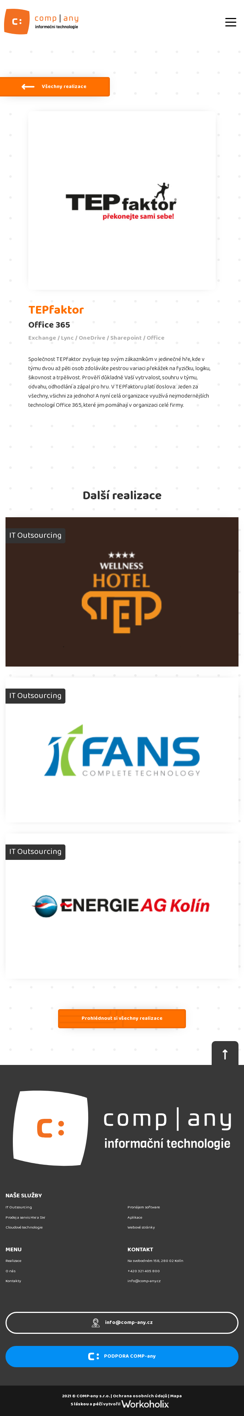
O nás (10, 1271)
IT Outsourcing (19, 1207)
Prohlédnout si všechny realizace (122, 1018)
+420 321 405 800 (144, 1271)
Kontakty (13, 1281)
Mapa (176, 1396)
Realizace (13, 1261)
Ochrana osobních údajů (140, 1396)
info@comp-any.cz (144, 1281)
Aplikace (135, 1218)
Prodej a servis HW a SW (25, 1218)
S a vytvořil (122, 1404)
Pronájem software (144, 1207)
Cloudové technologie (24, 1228)
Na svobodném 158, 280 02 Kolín (155, 1261)
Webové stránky (141, 1228)
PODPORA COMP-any (122, 1356)
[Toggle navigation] (231, 22)
